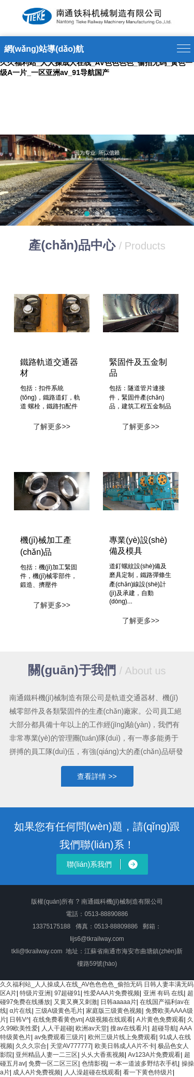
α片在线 (20, 1010)
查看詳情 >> (96, 776)
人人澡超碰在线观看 (92, 1072)
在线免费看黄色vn (58, 1019)
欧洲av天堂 (91, 1028)
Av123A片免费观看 (154, 1054)
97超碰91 (67, 993)
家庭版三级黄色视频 (114, 1010)
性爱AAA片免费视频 (112, 993)
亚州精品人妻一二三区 (47, 1054)
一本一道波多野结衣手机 (144, 1063)
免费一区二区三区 (53, 1063)
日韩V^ (19, 1019)
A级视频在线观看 (109, 1019)
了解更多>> (51, 426)
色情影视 (94, 1063)
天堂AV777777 (70, 1046)
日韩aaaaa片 (118, 1002)
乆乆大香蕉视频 (103, 1054)
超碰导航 (164, 1028)
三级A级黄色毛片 (59, 1010)
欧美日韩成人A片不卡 (125, 1046)
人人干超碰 (56, 1028)
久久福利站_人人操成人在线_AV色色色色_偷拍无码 (71, 984)
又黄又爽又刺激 (75, 1002)
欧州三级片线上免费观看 (122, 1037)
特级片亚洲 (35, 993)
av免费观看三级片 (59, 1037)
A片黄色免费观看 (160, 1019)
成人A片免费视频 (37, 1072)
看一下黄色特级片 (148, 1072)
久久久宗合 (31, 1046)
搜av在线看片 (129, 1028)
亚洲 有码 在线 (163, 993)
